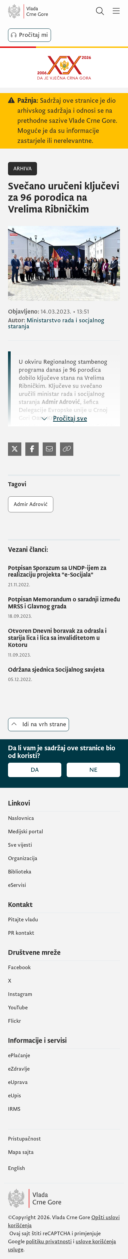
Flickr (14, 1021)
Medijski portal (25, 831)
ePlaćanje (19, 1055)
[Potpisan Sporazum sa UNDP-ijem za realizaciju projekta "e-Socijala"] (64, 572)
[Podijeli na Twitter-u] (14, 449)
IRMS (14, 1109)
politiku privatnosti (49, 1241)
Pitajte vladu (23, 919)
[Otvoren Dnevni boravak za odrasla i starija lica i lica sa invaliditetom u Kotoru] (64, 638)
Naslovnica (21, 818)
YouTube (18, 1007)
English (16, 1168)
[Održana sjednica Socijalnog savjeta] (64, 670)
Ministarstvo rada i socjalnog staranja (56, 323)
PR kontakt (21, 933)
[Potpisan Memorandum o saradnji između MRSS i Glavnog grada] (64, 603)
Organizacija (22, 858)
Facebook (19, 967)
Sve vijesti (20, 845)
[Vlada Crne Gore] (48, 11)
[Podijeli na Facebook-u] (32, 449)
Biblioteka (19, 871)
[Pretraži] (100, 11)
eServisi (17, 885)
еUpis (14, 1095)
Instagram (20, 994)
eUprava (18, 1082)
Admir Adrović (31, 504)
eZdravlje (19, 1069)
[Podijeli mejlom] (49, 449)
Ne (93, 769)
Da (35, 769)
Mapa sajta (21, 1152)
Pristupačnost (24, 1139)
